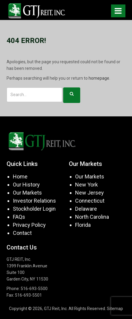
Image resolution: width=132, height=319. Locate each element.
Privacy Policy (29, 225)
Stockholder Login (34, 209)
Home (20, 176)
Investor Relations (34, 201)
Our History (26, 184)
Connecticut (89, 201)
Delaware (86, 209)
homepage (99, 78)
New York (86, 184)
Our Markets (27, 192)
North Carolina (92, 217)
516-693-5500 (34, 288)
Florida (83, 225)
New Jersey (89, 192)
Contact (22, 233)
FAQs (19, 217)
